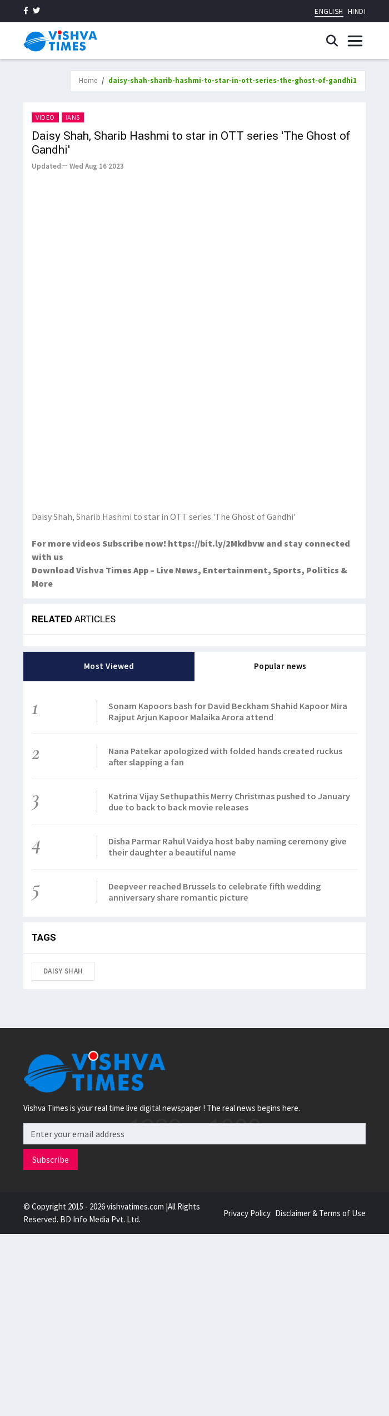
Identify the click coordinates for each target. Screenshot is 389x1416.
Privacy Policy (247, 1213)
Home (88, 80)
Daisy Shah (63, 971)
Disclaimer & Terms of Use (320, 1213)
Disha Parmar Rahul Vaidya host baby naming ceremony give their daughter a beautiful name (227, 846)
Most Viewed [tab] (109, 666)
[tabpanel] (194, 799)
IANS (73, 117)
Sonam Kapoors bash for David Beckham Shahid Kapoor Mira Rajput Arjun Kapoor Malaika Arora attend (227, 711)
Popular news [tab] (280, 666)
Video (45, 117)
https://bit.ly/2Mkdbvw (216, 543)
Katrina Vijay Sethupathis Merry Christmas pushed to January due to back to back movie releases (229, 801)
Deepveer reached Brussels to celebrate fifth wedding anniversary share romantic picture (214, 892)
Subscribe (50, 1159)
